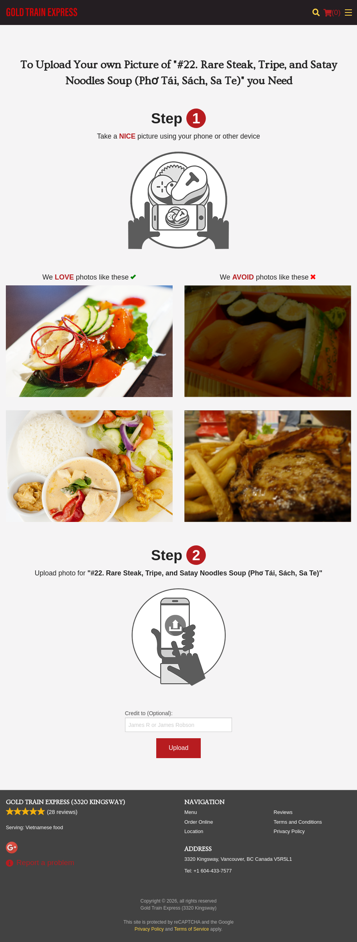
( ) (332, 12)
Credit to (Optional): (178, 721)
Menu (190, 812)
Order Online (198, 822)
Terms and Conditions (298, 822)
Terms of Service (191, 929)
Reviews (283, 812)
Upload (179, 747)
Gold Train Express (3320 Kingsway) (65, 802)
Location (193, 831)
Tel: (208, 871)
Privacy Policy (289, 831)
